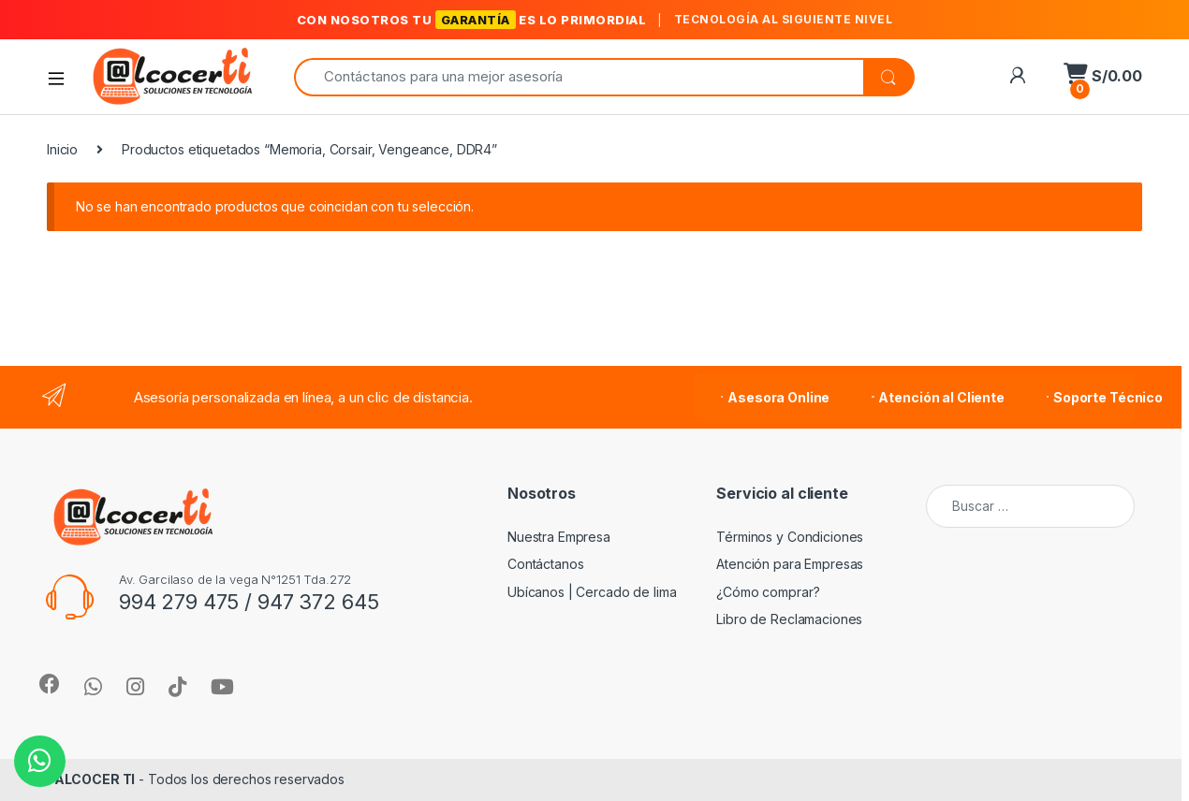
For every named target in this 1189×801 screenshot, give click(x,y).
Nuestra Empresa (558, 537)
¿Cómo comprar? (767, 592)
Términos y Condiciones (789, 537)
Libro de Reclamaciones (789, 619)
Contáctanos (545, 564)
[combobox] (578, 77)
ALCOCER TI (95, 779)
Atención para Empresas (789, 564)
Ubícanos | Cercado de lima (591, 592)
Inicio (62, 149)
